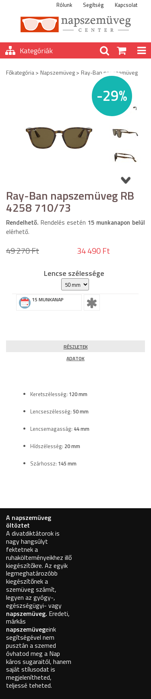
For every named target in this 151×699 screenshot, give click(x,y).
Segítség (93, 5)
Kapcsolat (126, 5)
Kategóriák (36, 50)
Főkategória (20, 72)
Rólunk (64, 5)
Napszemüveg (57, 72)
